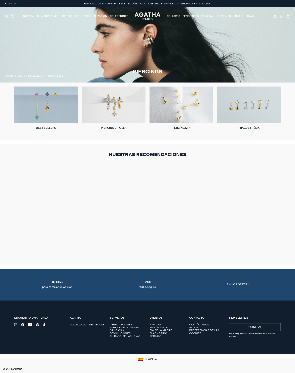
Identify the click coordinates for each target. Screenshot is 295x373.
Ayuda (193, 327)
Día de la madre (161, 330)
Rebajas (155, 336)
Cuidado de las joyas (125, 336)
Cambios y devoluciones (120, 331)
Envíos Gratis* (238, 284)
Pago (147, 284)
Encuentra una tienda (31, 318)
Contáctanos (199, 324)
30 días (57, 284)
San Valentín (159, 327)
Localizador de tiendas (87, 324)
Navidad (155, 324)
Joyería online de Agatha (24, 76)
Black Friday (159, 333)
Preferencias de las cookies (204, 331)
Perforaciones (121, 324)
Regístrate (255, 327)
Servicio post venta (124, 327)
